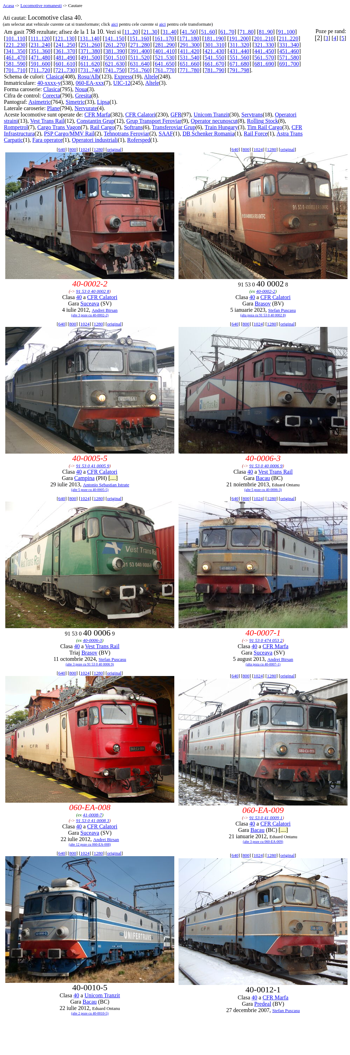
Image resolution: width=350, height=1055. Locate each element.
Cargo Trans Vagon (59, 127)
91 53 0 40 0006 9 (265, 465)
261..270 (115, 45)
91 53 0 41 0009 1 (265, 817)
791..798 (239, 70)
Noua (81, 89)
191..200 (239, 39)
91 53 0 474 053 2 (265, 640)
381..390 (115, 51)
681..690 (264, 64)
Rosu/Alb (88, 77)
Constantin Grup (95, 121)
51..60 (208, 32)
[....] (113, 478)
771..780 (189, 70)
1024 (84, 149)
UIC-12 (122, 83)
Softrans (133, 127)
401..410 (165, 51)
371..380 (90, 51)
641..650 (165, 64)
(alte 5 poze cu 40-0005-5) (89, 490)
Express (123, 77)
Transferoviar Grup (173, 127)
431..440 (239, 51)
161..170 (164, 39)
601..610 (65, 64)
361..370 (65, 51)
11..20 (131, 32)
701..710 (15, 70)
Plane (53, 108)
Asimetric (40, 102)
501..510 (115, 58)
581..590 (15, 64)
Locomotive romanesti (41, 5)
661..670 (214, 64)
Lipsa (103, 102)
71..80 (246, 32)
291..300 (190, 45)
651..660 (189, 64)
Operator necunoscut (214, 121)
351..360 (40, 51)
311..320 (239, 45)
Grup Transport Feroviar (153, 121)
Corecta (51, 96)
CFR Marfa (97, 115)
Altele (151, 77)
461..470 (15, 58)
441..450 (264, 51)
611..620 (90, 64)
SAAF (166, 134)
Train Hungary (221, 127)
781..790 (214, 70)
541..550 (214, 58)
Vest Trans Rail (47, 121)
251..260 (90, 45)
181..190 (214, 39)
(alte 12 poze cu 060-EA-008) (90, 844)
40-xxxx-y (49, 83)
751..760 (140, 70)
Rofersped (138, 140)
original (114, 149)
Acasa (8, 5)
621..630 (115, 64)
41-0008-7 (92, 814)
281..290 (165, 45)
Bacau (263, 478)
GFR (175, 115)
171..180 (189, 39)
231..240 (40, 45)
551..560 (239, 58)
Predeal (262, 1004)
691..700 (289, 64)
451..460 (289, 51)
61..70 (227, 32)
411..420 (189, 51)
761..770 (165, 70)
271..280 (140, 45)
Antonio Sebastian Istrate (106, 484)
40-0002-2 (265, 291)
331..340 (289, 45)
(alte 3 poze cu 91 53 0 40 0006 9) (90, 664)
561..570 (264, 58)
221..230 (15, 45)
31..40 (170, 32)
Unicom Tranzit (211, 115)
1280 (98, 149)
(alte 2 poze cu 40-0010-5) (89, 1013)
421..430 (214, 51)
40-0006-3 (92, 640)
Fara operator (47, 140)
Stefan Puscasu (282, 310)
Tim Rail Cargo (264, 127)
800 (72, 149)
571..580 (289, 58)
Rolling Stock (262, 121)
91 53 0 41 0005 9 (92, 465)
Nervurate (86, 108)
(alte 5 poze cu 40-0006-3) (263, 490)
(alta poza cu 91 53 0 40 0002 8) (263, 315)
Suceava (89, 304)
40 (79, 297)
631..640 (140, 64)
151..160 (139, 39)
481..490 (65, 58)
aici (114, 24)
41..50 (189, 32)
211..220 (288, 39)
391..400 (140, 51)
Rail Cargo (102, 127)
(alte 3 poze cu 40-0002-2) (89, 315)
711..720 (40, 70)
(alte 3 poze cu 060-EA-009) (263, 842)
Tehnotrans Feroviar (126, 134)
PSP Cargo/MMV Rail (69, 134)
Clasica (54, 77)
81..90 (266, 32)
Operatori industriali (95, 140)
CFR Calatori (140, 115)
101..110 (15, 39)
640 (61, 149)
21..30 (150, 32)
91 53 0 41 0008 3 (92, 820)
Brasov (262, 304)
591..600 (40, 64)
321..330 (264, 45)
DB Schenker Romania (208, 134)
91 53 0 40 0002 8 (92, 291)
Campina (84, 478)
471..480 (40, 58)
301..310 (215, 45)
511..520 (140, 58)
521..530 (165, 58)
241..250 (65, 45)
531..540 (189, 58)
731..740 (90, 70)
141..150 (114, 39)
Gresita (83, 96)
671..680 (239, 64)
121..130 (65, 39)
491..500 (90, 58)
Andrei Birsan (105, 310)
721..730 (65, 70)
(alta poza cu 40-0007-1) (263, 664)
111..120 (40, 39)
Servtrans (252, 115)
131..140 (90, 39)
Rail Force (255, 134)
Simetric (75, 102)
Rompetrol (16, 127)
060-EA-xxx (90, 83)
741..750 (115, 70)
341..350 (15, 51)
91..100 (286, 32)
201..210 (264, 39)
